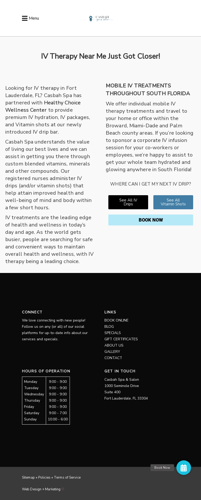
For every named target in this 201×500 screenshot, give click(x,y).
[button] (183, 467)
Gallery (112, 351)
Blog (109, 326)
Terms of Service (67, 477)
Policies (44, 477)
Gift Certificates (121, 339)
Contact (113, 357)
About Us (114, 345)
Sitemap (28, 477)
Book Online (116, 320)
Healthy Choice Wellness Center (43, 106)
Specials (112, 332)
